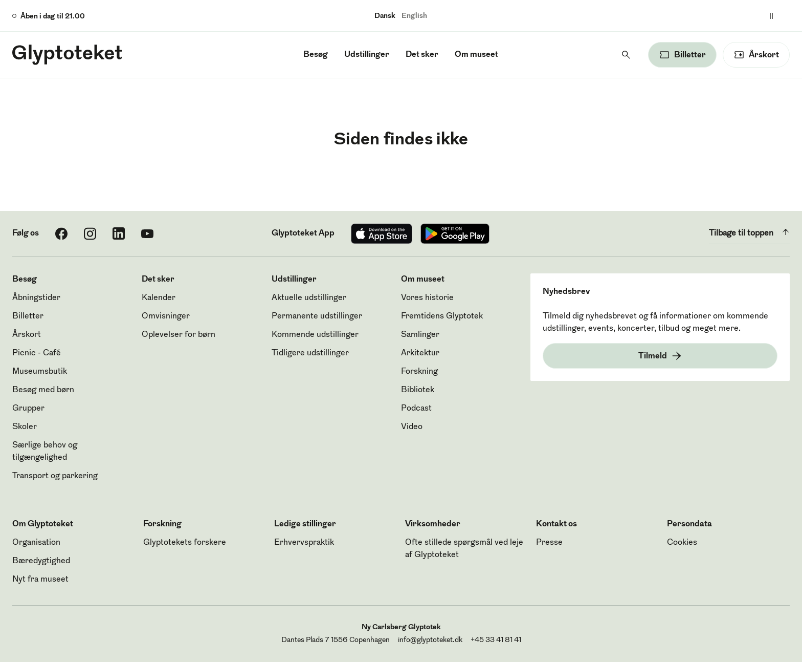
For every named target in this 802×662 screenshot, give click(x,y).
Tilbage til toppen (749, 232)
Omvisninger (166, 316)
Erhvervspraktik (304, 543)
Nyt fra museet (40, 579)
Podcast (416, 408)
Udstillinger (366, 55)
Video (411, 427)
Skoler (24, 427)
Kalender (158, 298)
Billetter (27, 316)
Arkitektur (420, 353)
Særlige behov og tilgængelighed (44, 451)
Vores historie (427, 298)
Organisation (36, 543)
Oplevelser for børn (178, 335)
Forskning (419, 372)
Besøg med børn (43, 390)
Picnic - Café (36, 353)
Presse (549, 543)
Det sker (422, 55)
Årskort (26, 335)
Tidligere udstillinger (310, 353)
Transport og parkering (55, 476)
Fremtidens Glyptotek (442, 316)
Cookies (682, 543)
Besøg (315, 55)
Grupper (28, 408)
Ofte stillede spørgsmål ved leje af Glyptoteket (464, 549)
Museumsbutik (39, 372)
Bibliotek (417, 390)
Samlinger (420, 335)
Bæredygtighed (41, 561)
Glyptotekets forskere (184, 543)
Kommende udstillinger (315, 335)
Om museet (476, 55)
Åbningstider (36, 298)
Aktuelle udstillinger (309, 298)
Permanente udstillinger (317, 316)
